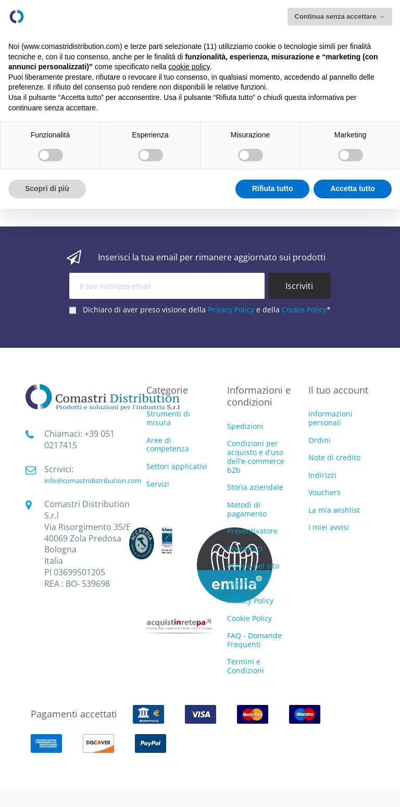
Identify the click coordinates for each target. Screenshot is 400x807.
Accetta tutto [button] (352, 188)
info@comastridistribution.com (92, 480)
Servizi (157, 484)
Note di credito (334, 457)
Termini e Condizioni (245, 666)
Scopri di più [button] (47, 188)
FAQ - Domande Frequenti (254, 640)
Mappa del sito (253, 566)
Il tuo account (338, 390)
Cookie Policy (304, 309)
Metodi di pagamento (247, 509)
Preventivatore (252, 531)
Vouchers (324, 492)
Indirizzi (322, 475)
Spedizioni (245, 426)
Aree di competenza (167, 445)
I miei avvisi (328, 527)
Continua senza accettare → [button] (340, 16)
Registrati (243, 583)
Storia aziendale (255, 487)
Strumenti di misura (168, 418)
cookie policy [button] (188, 66)
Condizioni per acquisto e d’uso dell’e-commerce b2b (255, 456)
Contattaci (244, 548)
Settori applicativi (176, 466)
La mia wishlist (334, 510)
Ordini (319, 440)
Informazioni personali (330, 418)
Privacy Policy (231, 309)
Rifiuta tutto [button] (272, 188)
